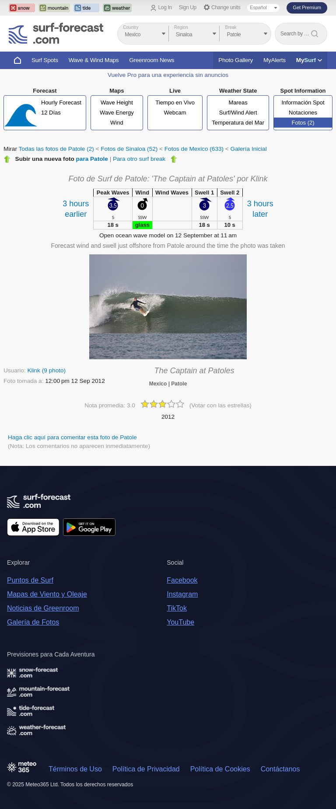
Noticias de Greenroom (43, 608)
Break (230, 27)
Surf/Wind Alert (238, 112)
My (309, 60)
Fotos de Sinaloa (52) (129, 149)
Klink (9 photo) (46, 370)
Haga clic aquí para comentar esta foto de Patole (72, 437)
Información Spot (302, 102)
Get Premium (307, 7)
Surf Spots (45, 60)
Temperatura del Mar (238, 122)
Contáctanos (280, 769)
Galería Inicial (249, 149)
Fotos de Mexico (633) (194, 149)
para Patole (92, 159)
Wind (116, 122)
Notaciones (303, 112)
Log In (165, 7)
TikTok (177, 608)
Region (181, 27)
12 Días (51, 112)
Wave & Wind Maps (94, 60)
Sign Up (187, 7)
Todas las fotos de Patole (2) (56, 149)
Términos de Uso (75, 769)
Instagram (182, 594)
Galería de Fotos (33, 622)
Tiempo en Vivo (175, 102)
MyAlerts (274, 60)
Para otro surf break (139, 159)
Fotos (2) (303, 122)
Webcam (175, 112)
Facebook (182, 580)
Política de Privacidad (146, 769)
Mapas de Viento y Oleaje (47, 594)
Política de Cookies (220, 769)
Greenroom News (151, 60)
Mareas (237, 102)
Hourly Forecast (61, 102)
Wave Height (117, 102)
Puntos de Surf (30, 580)
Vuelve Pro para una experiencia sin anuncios (168, 75)
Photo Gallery (235, 60)
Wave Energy (117, 112)
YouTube (180, 622)
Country (130, 27)
